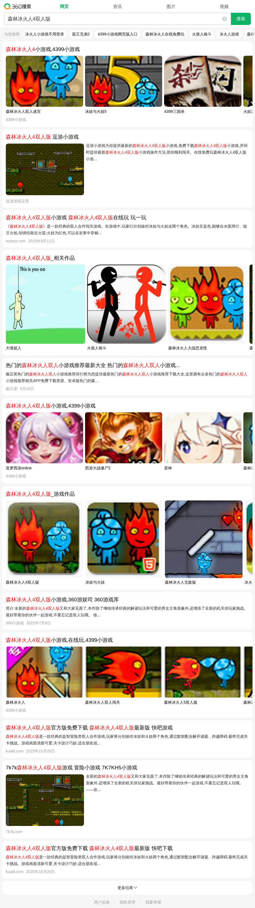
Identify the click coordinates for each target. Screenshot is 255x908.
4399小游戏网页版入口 (117, 34)
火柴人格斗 (201, 34)
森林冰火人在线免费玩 (165, 34)
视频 (224, 6)
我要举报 (153, 902)
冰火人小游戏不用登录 (44, 34)
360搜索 (19, 6)
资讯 (117, 6)
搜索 (240, 18)
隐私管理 (127, 902)
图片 (171, 6)
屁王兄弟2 (81, 34)
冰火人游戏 (229, 34)
